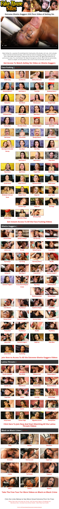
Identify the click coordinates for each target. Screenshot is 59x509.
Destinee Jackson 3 (51, 238)
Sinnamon (49, 445)
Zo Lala (22, 250)
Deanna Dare (36, 386)
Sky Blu (52, 261)
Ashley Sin (7, 273)
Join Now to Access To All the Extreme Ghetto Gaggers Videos (29, 357)
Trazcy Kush (7, 331)
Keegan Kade (51, 103)
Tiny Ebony (52, 331)
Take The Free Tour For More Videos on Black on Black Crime (29, 492)
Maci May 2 (37, 114)
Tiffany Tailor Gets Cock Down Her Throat (18, 501)
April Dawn (22, 172)
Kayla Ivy (36, 342)
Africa (9, 488)
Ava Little (51, 126)
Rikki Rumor (22, 386)
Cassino (10, 474)
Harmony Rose (52, 284)
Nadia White (51, 172)
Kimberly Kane (7, 114)
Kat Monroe (22, 80)
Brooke (29, 445)
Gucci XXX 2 (51, 250)
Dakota (29, 488)
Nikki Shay (7, 409)
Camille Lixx (7, 386)
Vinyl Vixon (52, 160)
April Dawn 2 (22, 160)
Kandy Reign (51, 397)
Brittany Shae (37, 217)
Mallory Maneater (37, 80)
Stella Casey (7, 80)
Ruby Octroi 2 (22, 183)
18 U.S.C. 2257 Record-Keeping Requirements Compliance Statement (29, 507)
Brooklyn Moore (22, 126)
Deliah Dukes (51, 183)
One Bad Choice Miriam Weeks (27, 503)
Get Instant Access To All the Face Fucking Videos (29, 221)
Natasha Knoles (36, 183)
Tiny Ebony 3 (22, 307)
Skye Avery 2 (36, 160)
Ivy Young (22, 261)
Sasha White (7, 354)
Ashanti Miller (7, 238)
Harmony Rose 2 (36, 261)
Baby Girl (36, 195)
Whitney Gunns (37, 409)
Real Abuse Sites (15, 503)
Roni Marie (22, 103)
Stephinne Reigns (37, 307)
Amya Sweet (7, 420)
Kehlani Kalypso (36, 126)
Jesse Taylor (51, 195)
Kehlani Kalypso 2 (52, 114)
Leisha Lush (7, 250)
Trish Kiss (36, 91)
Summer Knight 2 (22, 342)
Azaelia (37, 331)
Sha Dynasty (36, 238)
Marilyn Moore (37, 137)
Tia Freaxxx (29, 474)
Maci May (36, 149)
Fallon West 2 (22, 114)
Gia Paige (51, 206)
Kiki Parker (7, 137)
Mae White (22, 374)
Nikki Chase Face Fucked (42, 503)
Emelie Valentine (7, 374)
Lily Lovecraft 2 (51, 137)
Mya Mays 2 (22, 273)
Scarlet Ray (22, 354)
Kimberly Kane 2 (51, 91)
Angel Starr (49, 460)
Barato (22, 409)
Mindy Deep (7, 218)
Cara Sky (36, 397)
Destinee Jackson (37, 296)
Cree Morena (7, 307)
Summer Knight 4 (7, 284)
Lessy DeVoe (36, 273)
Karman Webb (37, 319)
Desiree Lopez (51, 409)
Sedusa (22, 397)
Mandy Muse (51, 420)
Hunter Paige (22, 420)
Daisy (9, 445)
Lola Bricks (52, 307)
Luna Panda (22, 137)
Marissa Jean (36, 103)
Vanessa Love (37, 374)
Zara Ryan (22, 149)
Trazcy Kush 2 (51, 319)
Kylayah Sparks (37, 250)
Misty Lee (37, 206)
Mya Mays (37, 284)
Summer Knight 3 (22, 319)
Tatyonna (49, 474)
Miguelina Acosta (37, 420)
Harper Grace (22, 195)
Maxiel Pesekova (51, 386)
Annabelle (10, 460)
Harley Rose (7, 126)
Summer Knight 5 (51, 273)
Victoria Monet (51, 149)
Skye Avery (7, 172)
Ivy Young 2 (7, 261)
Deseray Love (29, 460)
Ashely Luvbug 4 (22, 238)
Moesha (49, 488)
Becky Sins (7, 103)
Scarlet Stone (7, 183)
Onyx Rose (7, 397)
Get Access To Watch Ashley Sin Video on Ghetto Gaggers (29, 63)
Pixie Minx (51, 342)
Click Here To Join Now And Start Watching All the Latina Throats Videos (29, 425)
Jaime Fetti (7, 342)
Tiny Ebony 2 (22, 331)
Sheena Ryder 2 (51, 374)
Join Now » (18, 67)
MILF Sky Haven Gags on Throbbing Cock (40, 501)
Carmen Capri (22, 206)
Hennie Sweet (7, 319)
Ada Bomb (51, 80)
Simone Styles (51, 296)
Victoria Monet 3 (7, 91)
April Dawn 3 (22, 91)
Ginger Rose (37, 172)
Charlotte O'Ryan (22, 218)
